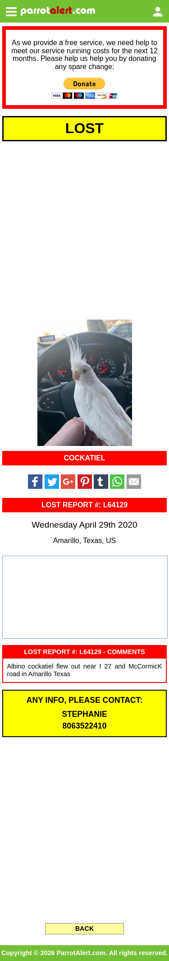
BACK (84, 928)
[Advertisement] (84, 228)
